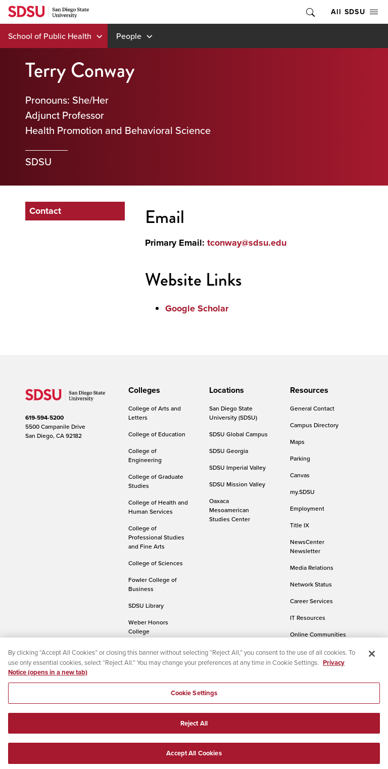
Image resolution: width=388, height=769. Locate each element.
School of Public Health (49, 35)
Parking (300, 458)
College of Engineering (145, 455)
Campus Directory (314, 425)
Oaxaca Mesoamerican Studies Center (229, 509)
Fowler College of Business (152, 584)
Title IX (299, 525)
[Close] (372, 674)
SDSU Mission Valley (237, 484)
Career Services (311, 601)
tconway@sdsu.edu (246, 242)
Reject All (194, 743)
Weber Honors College (148, 627)
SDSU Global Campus (238, 434)
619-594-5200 (44, 417)
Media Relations (311, 567)
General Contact (312, 408)
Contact (45, 210)
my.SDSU (302, 491)
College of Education (156, 434)
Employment (307, 508)
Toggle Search (309, 12)
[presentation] (142, 390)
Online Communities (318, 634)
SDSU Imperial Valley (237, 467)
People (128, 35)
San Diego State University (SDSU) (233, 413)
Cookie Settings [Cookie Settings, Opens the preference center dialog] (194, 713)
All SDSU (354, 12)
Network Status (311, 584)
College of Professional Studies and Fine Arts (156, 537)
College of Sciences (155, 563)
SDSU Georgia (228, 450)
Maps (297, 441)
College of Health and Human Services (158, 507)
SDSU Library (146, 605)
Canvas (300, 475)
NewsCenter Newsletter (307, 546)
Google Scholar (196, 308)
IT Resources (307, 617)
